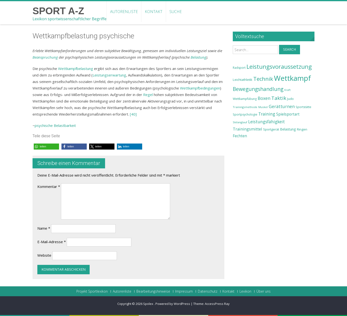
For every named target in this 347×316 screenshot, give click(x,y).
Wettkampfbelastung (75, 68)
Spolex (148, 304)
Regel (148, 94)
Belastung (198, 57)
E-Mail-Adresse (51, 241)
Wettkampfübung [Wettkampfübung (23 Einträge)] (245, 99)
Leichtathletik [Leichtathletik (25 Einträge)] (242, 79)
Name (43, 228)
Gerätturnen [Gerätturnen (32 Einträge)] (282, 106)
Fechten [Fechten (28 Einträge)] (240, 135)
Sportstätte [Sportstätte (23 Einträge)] (303, 107)
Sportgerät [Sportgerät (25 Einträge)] (271, 129)
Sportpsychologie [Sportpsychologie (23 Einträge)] (245, 114)
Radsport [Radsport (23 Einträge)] (239, 68)
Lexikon (245, 291)
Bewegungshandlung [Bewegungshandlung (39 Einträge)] (258, 89)
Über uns (263, 291)
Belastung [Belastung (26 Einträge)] (288, 129)
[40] (133, 114)
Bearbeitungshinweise (153, 291)
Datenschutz (207, 291)
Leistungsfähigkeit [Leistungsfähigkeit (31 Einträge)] (266, 121)
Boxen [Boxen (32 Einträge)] (264, 98)
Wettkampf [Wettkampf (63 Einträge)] (292, 78)
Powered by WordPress (172, 304)
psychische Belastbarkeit (55, 125)
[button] (46, 147)
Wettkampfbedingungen (200, 88)
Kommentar (48, 186)
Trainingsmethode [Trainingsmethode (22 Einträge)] (245, 107)
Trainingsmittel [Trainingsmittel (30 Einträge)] (247, 129)
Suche (175, 11)
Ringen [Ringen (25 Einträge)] (302, 129)
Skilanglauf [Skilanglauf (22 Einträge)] (240, 122)
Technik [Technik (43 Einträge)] (263, 78)
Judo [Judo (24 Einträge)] (290, 98)
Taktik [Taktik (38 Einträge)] (278, 98)
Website (44, 255)
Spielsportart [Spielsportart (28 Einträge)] (288, 114)
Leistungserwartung (109, 75)
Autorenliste (124, 11)
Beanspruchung (45, 57)
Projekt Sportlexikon (92, 291)
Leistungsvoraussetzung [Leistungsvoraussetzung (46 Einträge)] (279, 66)
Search (289, 49)
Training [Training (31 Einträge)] (266, 114)
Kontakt (153, 11)
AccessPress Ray (217, 304)
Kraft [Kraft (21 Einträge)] (287, 90)
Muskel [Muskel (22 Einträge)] (263, 107)
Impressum (184, 291)
